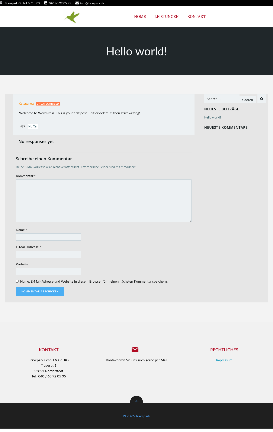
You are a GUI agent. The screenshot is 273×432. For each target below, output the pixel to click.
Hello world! (212, 118)
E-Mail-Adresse (29, 248)
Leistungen (166, 16)
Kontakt (196, 16)
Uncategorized (48, 104)
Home (140, 16)
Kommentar (26, 177)
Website (22, 265)
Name (22, 231)
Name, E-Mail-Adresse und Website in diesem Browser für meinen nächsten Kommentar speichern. (94, 282)
